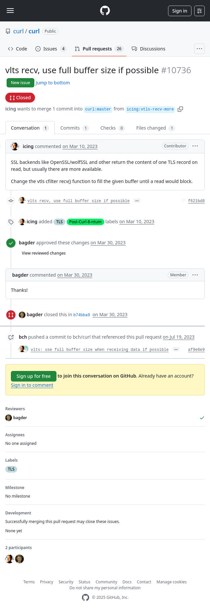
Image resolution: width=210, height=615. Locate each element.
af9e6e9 (196, 350)
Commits (74, 128)
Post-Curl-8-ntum (85, 222)
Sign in (179, 11)
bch (23, 337)
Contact (144, 582)
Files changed (155, 128)
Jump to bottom (53, 82)
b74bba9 (81, 315)
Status (84, 582)
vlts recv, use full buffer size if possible (78, 201)
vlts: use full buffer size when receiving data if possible (100, 350)
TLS (59, 222)
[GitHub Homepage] (85, 598)
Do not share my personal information (105, 588)
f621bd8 (196, 201)
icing (10, 109)
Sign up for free (34, 376)
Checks (112, 128)
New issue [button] (20, 82)
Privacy (46, 582)
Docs (127, 582)
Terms (29, 582)
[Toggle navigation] (10, 10)
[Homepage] (105, 10)
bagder (27, 242)
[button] (180, 108)
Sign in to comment (32, 385)
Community (106, 582)
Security (65, 582)
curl (18, 31)
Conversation (30, 128)
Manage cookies (172, 582)
